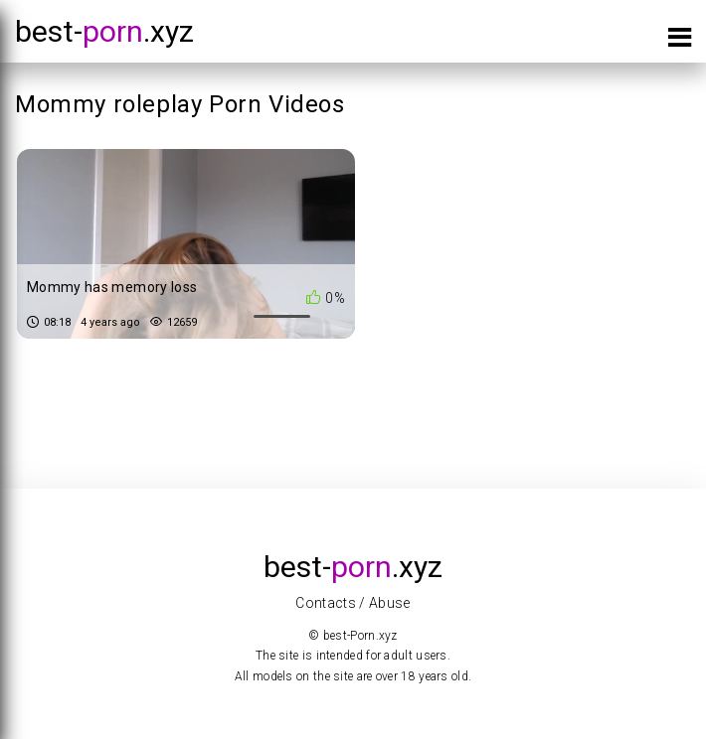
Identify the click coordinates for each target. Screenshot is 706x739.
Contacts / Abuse (353, 603)
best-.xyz (104, 31)
